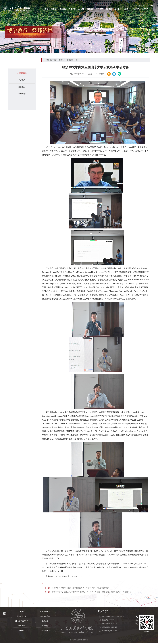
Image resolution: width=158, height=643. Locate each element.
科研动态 (22, 94)
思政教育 (90, 9)
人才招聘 (136, 9)
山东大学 (137, 5)
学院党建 (72, 9)
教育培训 (108, 9)
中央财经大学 (21, 616)
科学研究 (99, 9)
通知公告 (22, 87)
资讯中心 (62, 60)
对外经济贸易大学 (21, 621)
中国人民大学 (45, 612)
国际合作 (127, 9)
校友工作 (118, 9)
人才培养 (81, 9)
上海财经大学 (45, 631)
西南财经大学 (45, 616)
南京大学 (45, 626)
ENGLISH (146, 5)
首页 (46, 9)
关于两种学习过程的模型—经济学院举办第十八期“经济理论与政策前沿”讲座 (79, 588)
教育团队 (63, 9)
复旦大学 (21, 626)
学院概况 (54, 9)
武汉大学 (45, 621)
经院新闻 (22, 73)
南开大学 (21, 631)
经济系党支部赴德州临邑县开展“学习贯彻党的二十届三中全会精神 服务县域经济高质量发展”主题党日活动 (91, 592)
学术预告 (22, 80)
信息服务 (145, 9)
